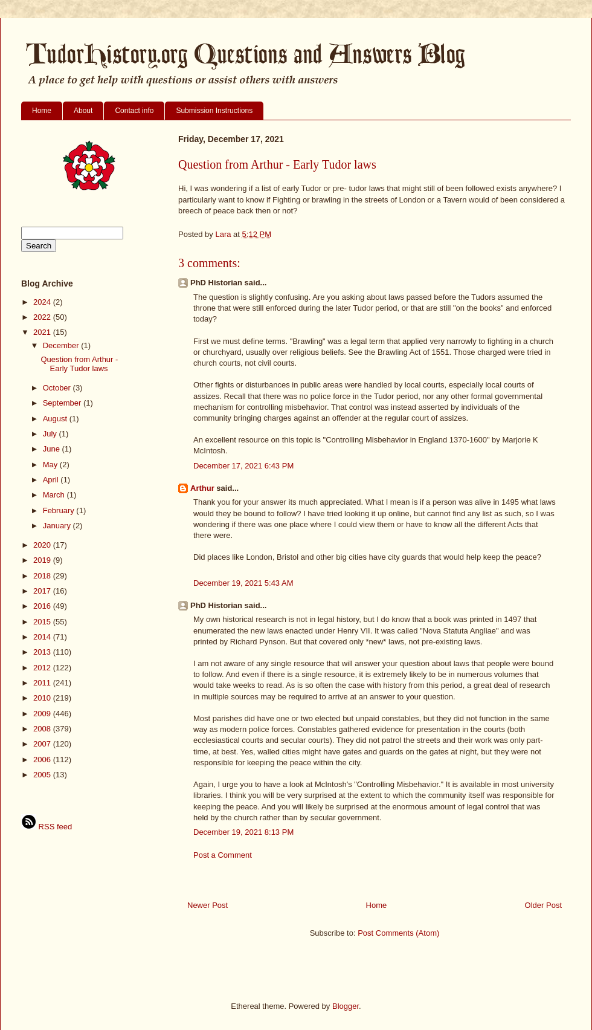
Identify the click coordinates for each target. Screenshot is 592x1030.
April (52, 479)
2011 (43, 682)
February (60, 510)
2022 (43, 317)
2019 (43, 560)
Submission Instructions (214, 110)
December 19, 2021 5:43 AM (243, 583)
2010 (43, 697)
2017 (43, 590)
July (51, 433)
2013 (43, 651)
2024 (43, 301)
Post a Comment (222, 855)
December (62, 345)
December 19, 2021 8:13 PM (243, 832)
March (55, 494)
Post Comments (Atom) (398, 933)
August (56, 418)
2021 (43, 332)
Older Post (543, 905)
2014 (43, 636)
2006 (43, 759)
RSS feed (46, 826)
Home (41, 110)
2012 (43, 667)
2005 (43, 774)
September (63, 402)
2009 (43, 713)
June (52, 448)
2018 (43, 575)
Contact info (134, 110)
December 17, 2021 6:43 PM (243, 465)
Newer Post (207, 905)
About (83, 110)
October (58, 387)
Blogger (345, 1006)
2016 (43, 606)
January (58, 525)
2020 (43, 544)
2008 (43, 728)
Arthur (202, 488)
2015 (43, 621)
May (51, 464)
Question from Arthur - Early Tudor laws (79, 364)
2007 (43, 743)
